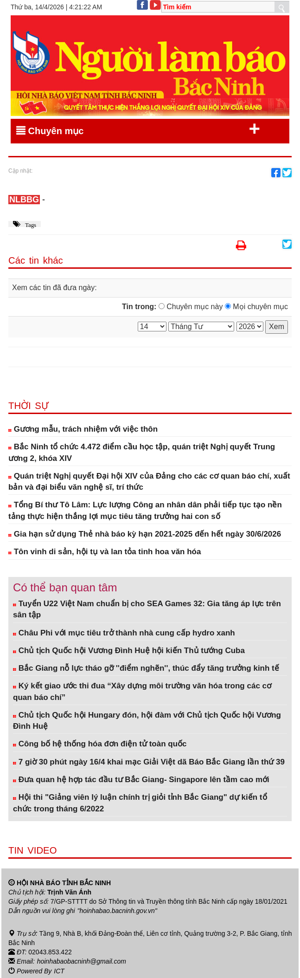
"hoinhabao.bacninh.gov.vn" (117, 910)
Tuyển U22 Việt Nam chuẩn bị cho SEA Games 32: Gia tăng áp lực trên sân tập (147, 609)
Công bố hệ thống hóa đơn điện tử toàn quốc (100, 743)
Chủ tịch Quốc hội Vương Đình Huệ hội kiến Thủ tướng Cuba (129, 650)
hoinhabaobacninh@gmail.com (81, 961)
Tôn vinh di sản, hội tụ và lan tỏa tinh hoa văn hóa (104, 551)
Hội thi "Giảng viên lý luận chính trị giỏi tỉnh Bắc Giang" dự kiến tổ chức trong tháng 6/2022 (140, 803)
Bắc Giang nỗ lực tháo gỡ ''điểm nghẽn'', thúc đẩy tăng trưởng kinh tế (146, 668)
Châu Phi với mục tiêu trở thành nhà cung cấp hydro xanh (124, 632)
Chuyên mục (138, 129)
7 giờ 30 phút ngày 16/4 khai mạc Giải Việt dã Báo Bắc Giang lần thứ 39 (149, 762)
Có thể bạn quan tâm (65, 587)
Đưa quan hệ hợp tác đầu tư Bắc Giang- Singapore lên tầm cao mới (141, 779)
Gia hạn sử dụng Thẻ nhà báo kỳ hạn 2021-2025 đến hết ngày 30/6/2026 (144, 534)
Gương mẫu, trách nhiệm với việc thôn (83, 429)
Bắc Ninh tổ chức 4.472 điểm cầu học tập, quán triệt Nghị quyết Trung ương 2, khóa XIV (141, 452)
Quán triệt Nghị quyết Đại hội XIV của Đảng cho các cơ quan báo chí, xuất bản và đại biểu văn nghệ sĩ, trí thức (149, 482)
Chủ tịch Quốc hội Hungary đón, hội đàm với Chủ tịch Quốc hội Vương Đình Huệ (147, 721)
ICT (59, 970)
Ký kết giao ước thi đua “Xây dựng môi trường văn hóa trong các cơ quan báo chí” (142, 691)
